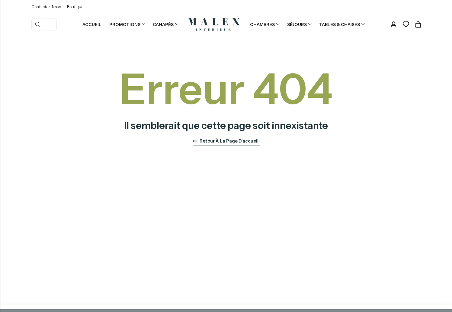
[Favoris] (406, 24)
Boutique (75, 6)
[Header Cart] (418, 24)
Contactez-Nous (46, 6)
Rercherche (37, 24)
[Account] (393, 24)
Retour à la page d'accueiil (226, 141)
